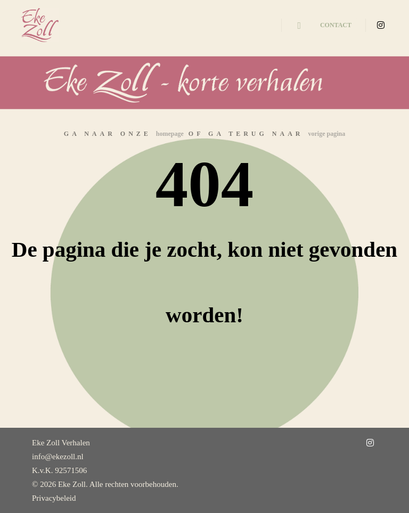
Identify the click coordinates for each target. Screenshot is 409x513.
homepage (170, 133)
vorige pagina (327, 133)
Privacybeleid (54, 498)
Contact (335, 25)
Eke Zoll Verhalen (61, 442)
